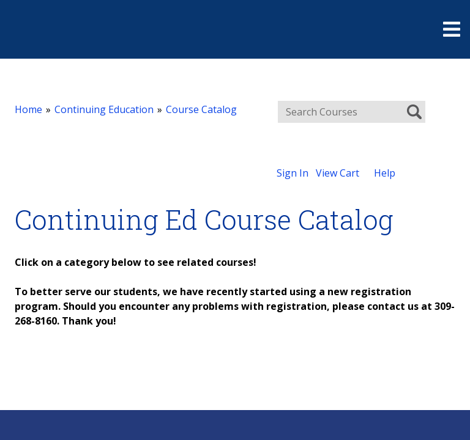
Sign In (292, 173)
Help (384, 173)
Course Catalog (201, 109)
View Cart (337, 173)
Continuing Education (104, 109)
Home (28, 109)
